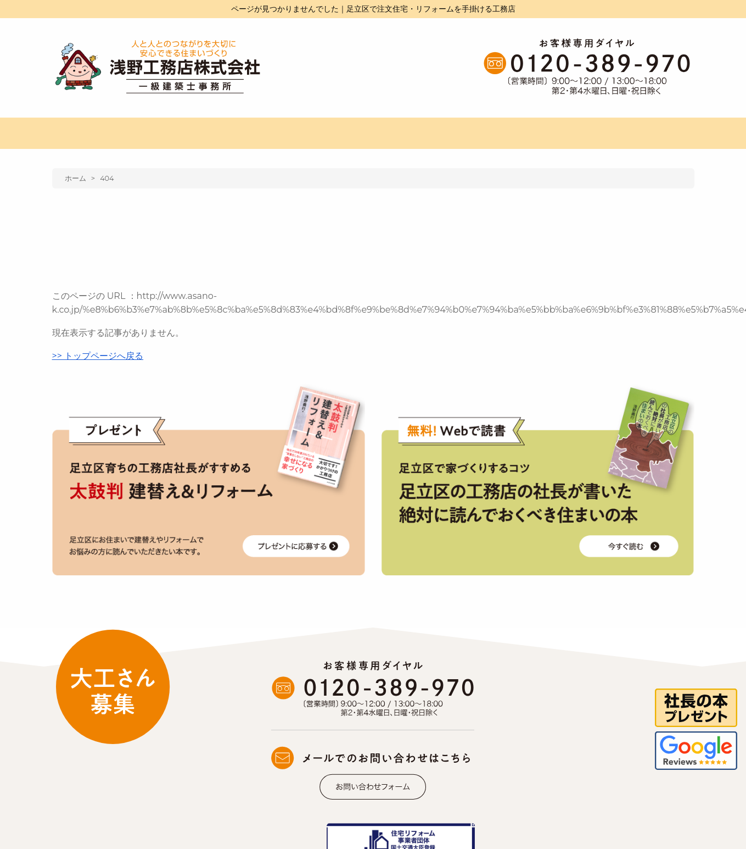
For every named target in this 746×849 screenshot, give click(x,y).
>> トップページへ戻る (98, 356)
